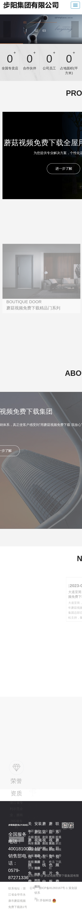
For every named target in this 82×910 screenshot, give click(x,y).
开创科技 (45, 900)
